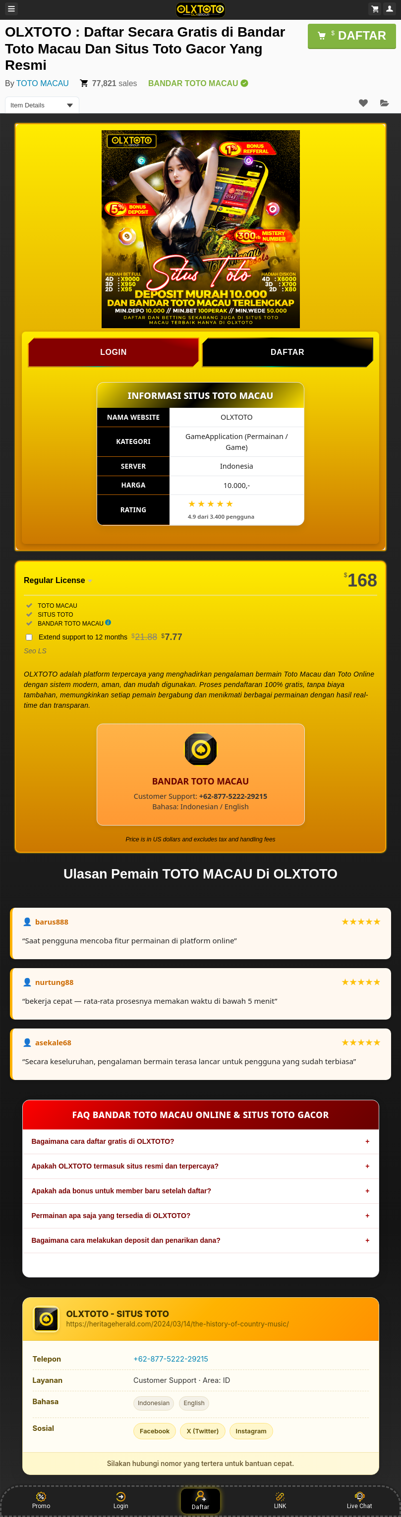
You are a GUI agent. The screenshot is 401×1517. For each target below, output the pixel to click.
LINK (280, 1501)
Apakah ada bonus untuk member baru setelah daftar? (122, 1191)
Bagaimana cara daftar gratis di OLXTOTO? (103, 1141)
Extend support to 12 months (110, 637)
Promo (41, 1501)
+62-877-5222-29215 (170, 1359)
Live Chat (359, 1501)
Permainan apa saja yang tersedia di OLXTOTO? (111, 1216)
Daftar (201, 1501)
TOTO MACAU (42, 83)
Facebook (155, 1431)
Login (121, 1501)
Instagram (251, 1431)
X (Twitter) (202, 1431)
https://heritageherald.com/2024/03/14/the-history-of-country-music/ (177, 1324)
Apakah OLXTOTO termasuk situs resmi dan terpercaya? (125, 1166)
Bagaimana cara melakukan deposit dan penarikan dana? (126, 1240)
